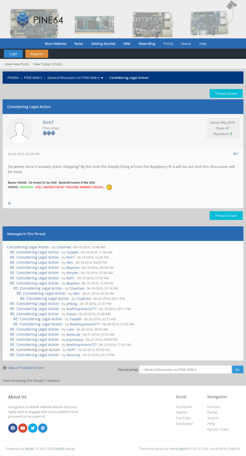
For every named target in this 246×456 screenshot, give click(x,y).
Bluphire (72, 267)
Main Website (55, 43)
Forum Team (218, 429)
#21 (235, 153)
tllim (69, 262)
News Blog (147, 43)
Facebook (184, 406)
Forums (213, 406)
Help (203, 43)
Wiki (127, 43)
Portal (168, 43)
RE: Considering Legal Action (34, 252)
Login (13, 53)
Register (36, 53)
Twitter (182, 412)
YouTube (183, 418)
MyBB (29, 448)
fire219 (234, 448)
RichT (48, 122)
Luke (70, 329)
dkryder (72, 272)
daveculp (73, 334)
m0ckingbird (178, 448)
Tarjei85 (72, 252)
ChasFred (64, 247)
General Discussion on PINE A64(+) (73, 77)
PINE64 (12, 77)
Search (186, 43)
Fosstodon (184, 423)
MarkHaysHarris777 (81, 308)
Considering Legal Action (28, 247)
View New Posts (17, 64)
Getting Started (103, 43)
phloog (71, 303)
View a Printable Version (26, 367)
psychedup (74, 339)
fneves (71, 314)
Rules (79, 43)
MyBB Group (65, 448)
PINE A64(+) (33, 77)
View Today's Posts (47, 64)
